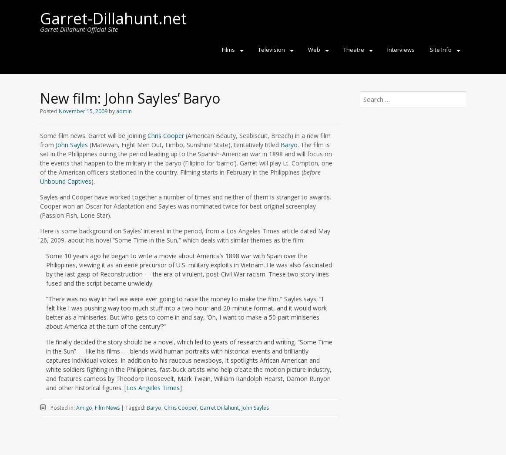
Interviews (401, 50)
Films (228, 50)
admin (124, 111)
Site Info (441, 50)
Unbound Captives (65, 181)
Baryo (289, 145)
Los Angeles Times (153, 388)
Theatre (353, 50)
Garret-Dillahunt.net (113, 18)
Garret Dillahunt (219, 407)
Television (271, 50)
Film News (107, 407)
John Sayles (72, 145)
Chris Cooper (165, 135)
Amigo (84, 407)
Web (314, 50)
